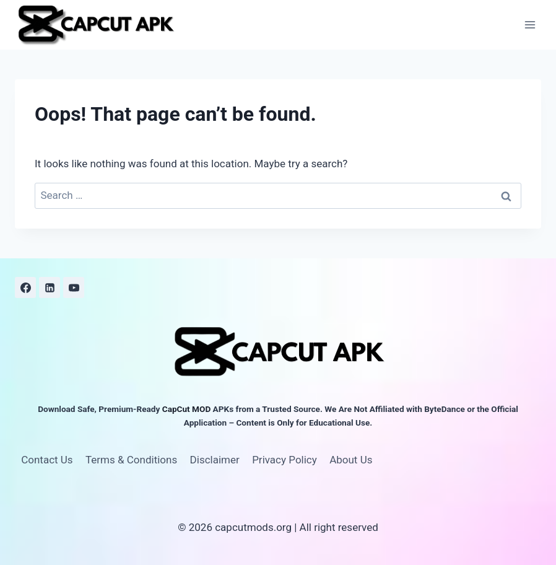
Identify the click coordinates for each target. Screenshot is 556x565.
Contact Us (46, 459)
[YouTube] (73, 287)
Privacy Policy (284, 459)
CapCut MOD (186, 409)
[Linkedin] (49, 287)
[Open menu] (529, 24)
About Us (350, 459)
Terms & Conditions (131, 459)
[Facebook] (25, 287)
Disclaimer (215, 459)
